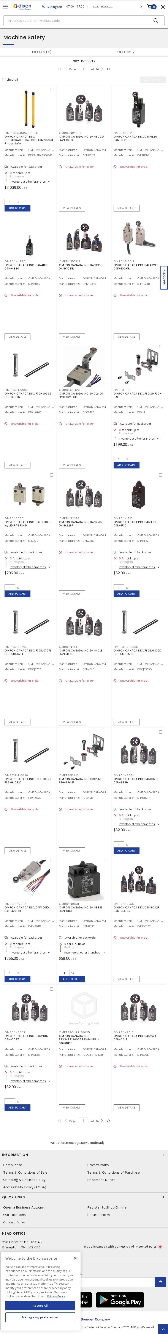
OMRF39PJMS (69, 775)
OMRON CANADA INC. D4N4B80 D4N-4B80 (26, 266)
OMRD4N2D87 (15, 1032)
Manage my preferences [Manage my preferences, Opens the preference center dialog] (40, 1317)
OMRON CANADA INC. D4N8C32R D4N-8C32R (137, 909)
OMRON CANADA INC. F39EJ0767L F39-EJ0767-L (28, 652)
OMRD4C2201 (15, 518)
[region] (40, 1291)
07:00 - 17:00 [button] (75, 6)
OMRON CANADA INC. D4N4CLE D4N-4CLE (80, 652)
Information (84, 1154)
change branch (103, 6)
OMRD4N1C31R (69, 261)
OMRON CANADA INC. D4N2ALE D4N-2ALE (135, 1037)
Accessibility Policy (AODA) (24, 1187)
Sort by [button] (124, 52)
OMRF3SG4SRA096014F (22, 133)
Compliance (12, 1165)
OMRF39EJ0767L (16, 647)
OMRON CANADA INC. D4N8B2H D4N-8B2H (136, 780)
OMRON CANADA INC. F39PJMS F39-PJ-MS (80, 780)
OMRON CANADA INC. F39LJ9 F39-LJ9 (137, 395)
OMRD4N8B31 (69, 904)
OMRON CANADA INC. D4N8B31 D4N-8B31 (80, 909)
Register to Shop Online (107, 1207)
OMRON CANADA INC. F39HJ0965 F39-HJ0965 (28, 395)
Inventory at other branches (28, 181)
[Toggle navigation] (5, 7)
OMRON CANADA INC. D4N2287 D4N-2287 (81, 523)
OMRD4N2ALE (123, 1032)
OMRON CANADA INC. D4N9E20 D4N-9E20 (135, 138)
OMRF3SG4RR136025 (74, 1032)
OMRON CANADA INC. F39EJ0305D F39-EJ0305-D (138, 652)
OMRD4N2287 (69, 518)
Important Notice (101, 1180)
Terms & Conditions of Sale (25, 1172)
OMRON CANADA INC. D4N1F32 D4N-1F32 (135, 523)
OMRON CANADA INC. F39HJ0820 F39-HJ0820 (28, 780)
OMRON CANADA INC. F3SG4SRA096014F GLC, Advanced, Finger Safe (29, 140)
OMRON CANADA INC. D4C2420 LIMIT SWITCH (81, 395)
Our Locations (14, 1215)
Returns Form (98, 1215)
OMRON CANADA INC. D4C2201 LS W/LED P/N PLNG (28, 523)
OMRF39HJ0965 (16, 390)
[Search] (84, 20)
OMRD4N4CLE (69, 647)
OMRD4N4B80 (15, 261)
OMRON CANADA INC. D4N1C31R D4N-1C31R (81, 266)
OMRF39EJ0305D (126, 647)
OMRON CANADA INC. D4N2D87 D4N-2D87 (26, 1037)
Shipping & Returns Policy (24, 1180)
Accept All (40, 1305)
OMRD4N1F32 (123, 518)
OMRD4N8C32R (125, 904)
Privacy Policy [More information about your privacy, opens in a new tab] (56, 1296)
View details (72, 208)
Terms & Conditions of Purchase (113, 1172)
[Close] (75, 1258)
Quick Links (84, 1197)
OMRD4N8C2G (70, 133)
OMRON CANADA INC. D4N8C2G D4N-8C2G (81, 138)
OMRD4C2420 (69, 390)
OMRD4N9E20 (124, 133)
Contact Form (14, 1222)
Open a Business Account (23, 1207)
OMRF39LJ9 (122, 390)
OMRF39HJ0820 (16, 775)
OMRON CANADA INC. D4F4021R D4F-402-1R (136, 266)
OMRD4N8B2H (124, 775)
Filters (42, 52)
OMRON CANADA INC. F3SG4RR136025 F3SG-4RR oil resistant (79, 1039)
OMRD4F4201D (15, 904)
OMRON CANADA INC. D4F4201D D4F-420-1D (27, 909)
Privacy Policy (98, 1165)
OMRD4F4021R (124, 261)
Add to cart (17, 208)
